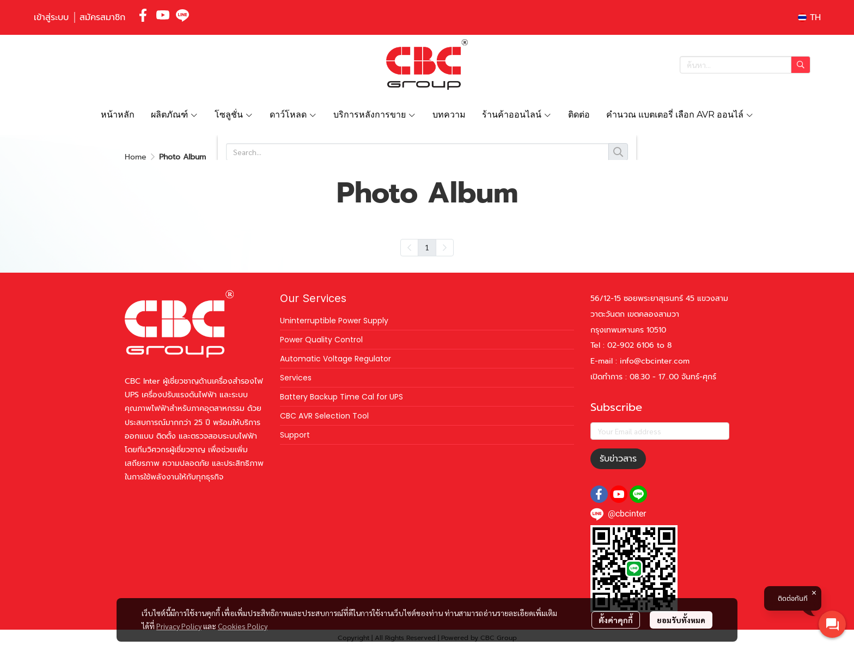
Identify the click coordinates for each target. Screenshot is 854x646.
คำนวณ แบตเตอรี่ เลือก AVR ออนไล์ (680, 114)
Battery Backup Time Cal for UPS (341, 396)
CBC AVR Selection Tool (324, 415)
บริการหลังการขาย (374, 114)
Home (136, 157)
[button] (809, 17)
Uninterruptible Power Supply (334, 320)
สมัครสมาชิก (102, 17)
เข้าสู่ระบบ (51, 17)
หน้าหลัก (118, 114)
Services (296, 377)
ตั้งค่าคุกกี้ (616, 620)
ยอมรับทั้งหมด (681, 620)
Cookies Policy (242, 626)
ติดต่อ (579, 114)
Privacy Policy (179, 626)
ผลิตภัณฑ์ (174, 114)
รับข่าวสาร (618, 458)
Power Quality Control (321, 339)
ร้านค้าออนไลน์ (517, 114)
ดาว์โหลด (293, 114)
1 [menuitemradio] (427, 247)
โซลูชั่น (234, 114)
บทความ (449, 114)
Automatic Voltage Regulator (335, 358)
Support (295, 434)
